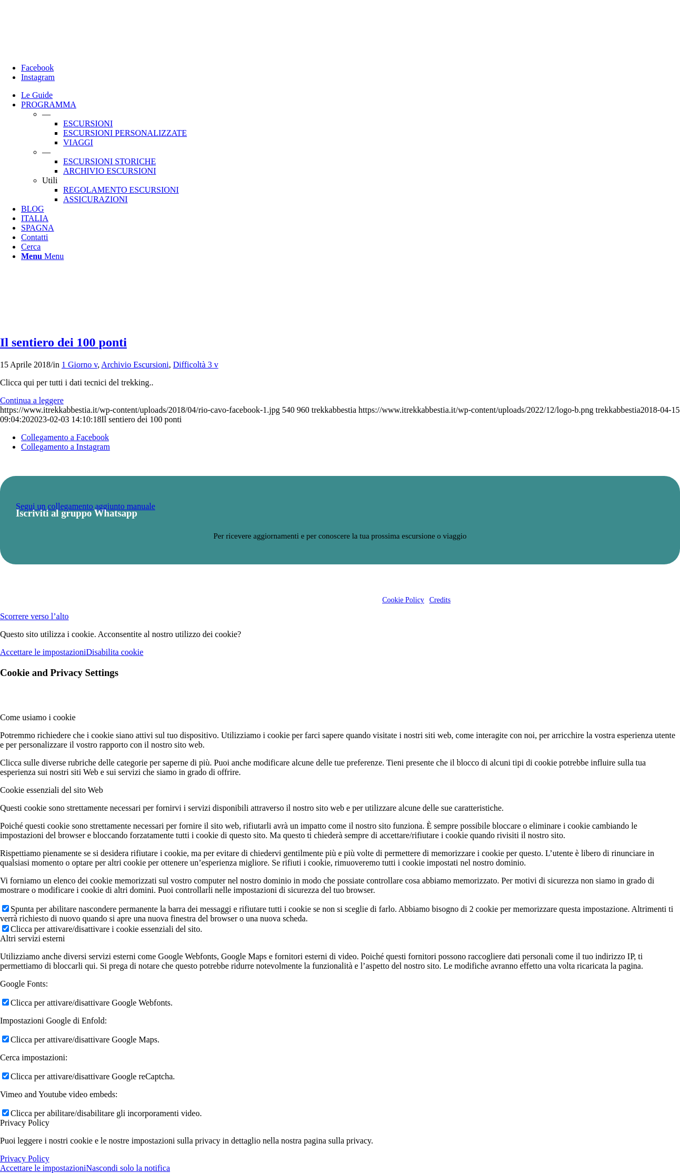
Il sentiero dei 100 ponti (63, 342)
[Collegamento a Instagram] (38, 77)
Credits (440, 600)
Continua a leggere (32, 400)
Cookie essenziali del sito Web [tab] (51, 790)
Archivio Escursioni (134, 364)
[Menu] (42, 256)
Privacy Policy (24, 1158)
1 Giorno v (79, 364)
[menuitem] (350, 95)
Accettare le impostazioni (43, 652)
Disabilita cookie (114, 652)
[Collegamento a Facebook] (37, 67)
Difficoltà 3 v (195, 364)
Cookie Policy (403, 600)
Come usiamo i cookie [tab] (38, 717)
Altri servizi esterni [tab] (32, 938)
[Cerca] (31, 246)
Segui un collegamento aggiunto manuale (85, 506)
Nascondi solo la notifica (128, 1168)
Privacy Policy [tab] (24, 1122)
